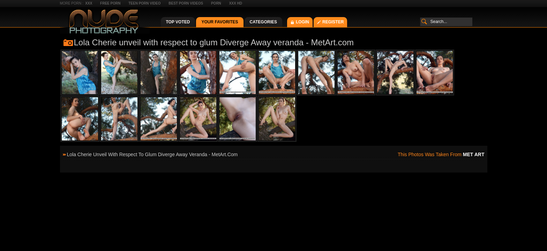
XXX (88, 3)
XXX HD (235, 3)
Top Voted (178, 22)
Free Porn (110, 3)
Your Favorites (219, 22)
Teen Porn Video (144, 3)
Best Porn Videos (185, 3)
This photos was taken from (441, 154)
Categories (263, 22)
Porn (216, 3)
